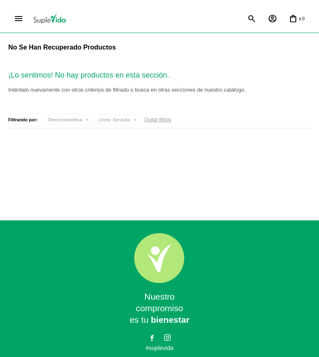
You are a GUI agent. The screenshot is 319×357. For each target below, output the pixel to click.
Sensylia (114, 119)
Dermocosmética (65, 119)
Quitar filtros (157, 120)
